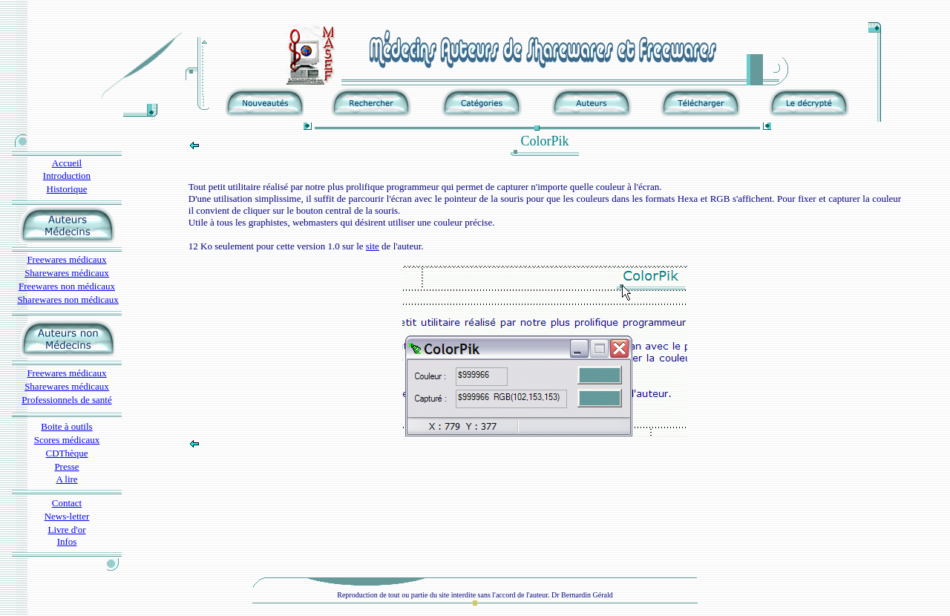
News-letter (67, 516)
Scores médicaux (66, 439)
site (372, 246)
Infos (67, 541)
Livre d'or (66, 529)
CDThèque (66, 453)
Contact (67, 502)
